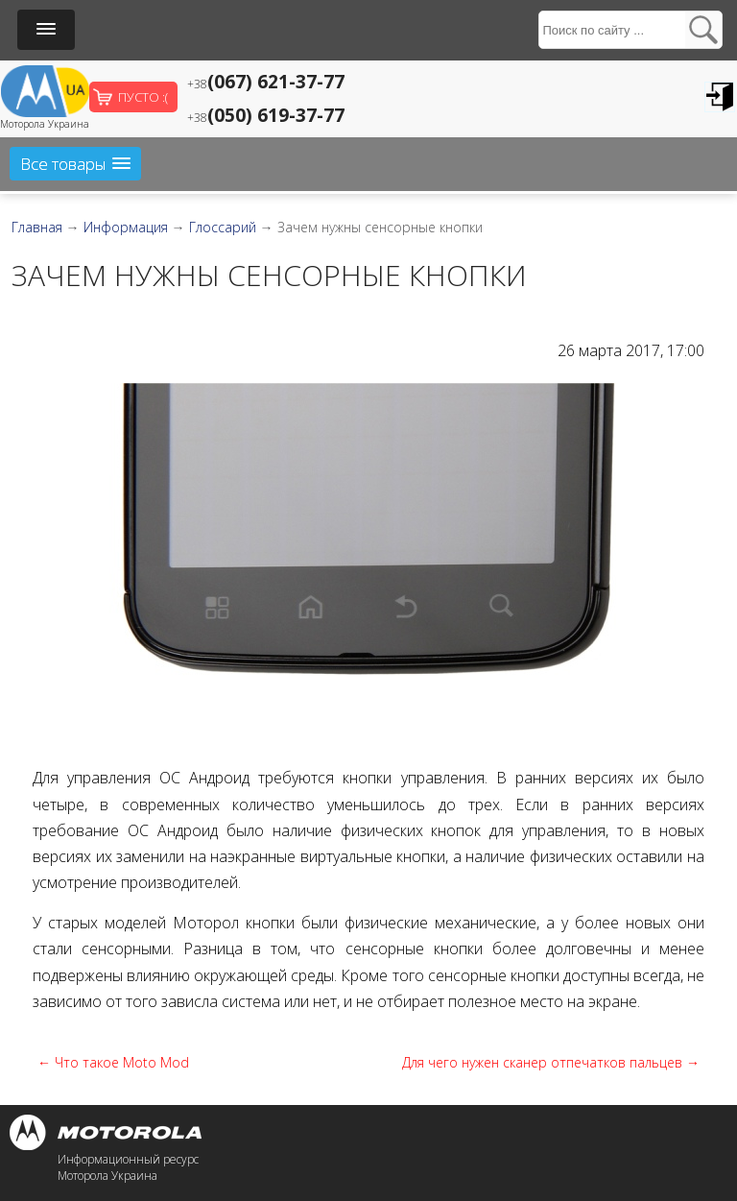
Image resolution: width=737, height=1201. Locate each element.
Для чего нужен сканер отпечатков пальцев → (551, 1062)
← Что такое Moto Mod (113, 1062)
